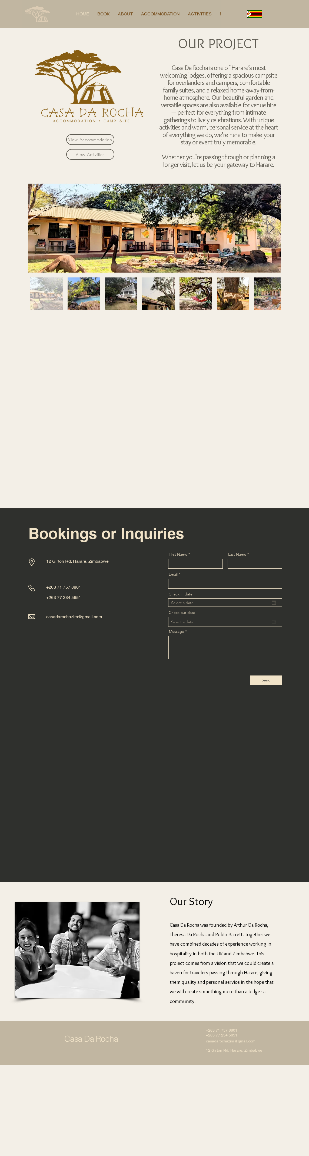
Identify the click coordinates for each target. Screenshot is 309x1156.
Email (173, 574)
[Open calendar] (274, 603)
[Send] (266, 680)
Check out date (182, 612)
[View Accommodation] (90, 139)
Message (176, 631)
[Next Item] (272, 228)
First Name (178, 554)
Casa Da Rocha (91, 1039)
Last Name (237, 554)
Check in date (180, 594)
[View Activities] (90, 154)
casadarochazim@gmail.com (74, 616)
